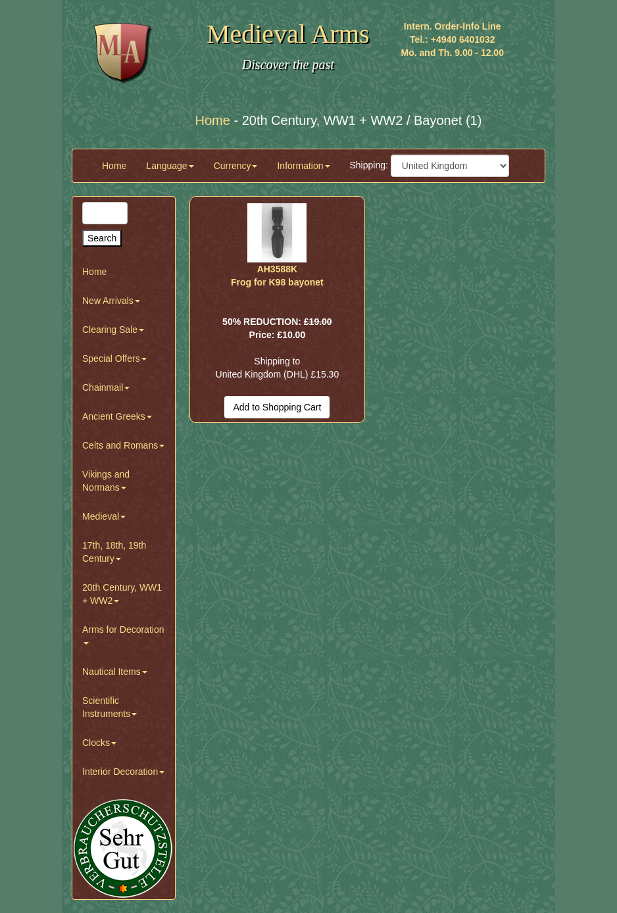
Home (114, 165)
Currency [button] (236, 165)
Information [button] (303, 165)
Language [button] (169, 165)
